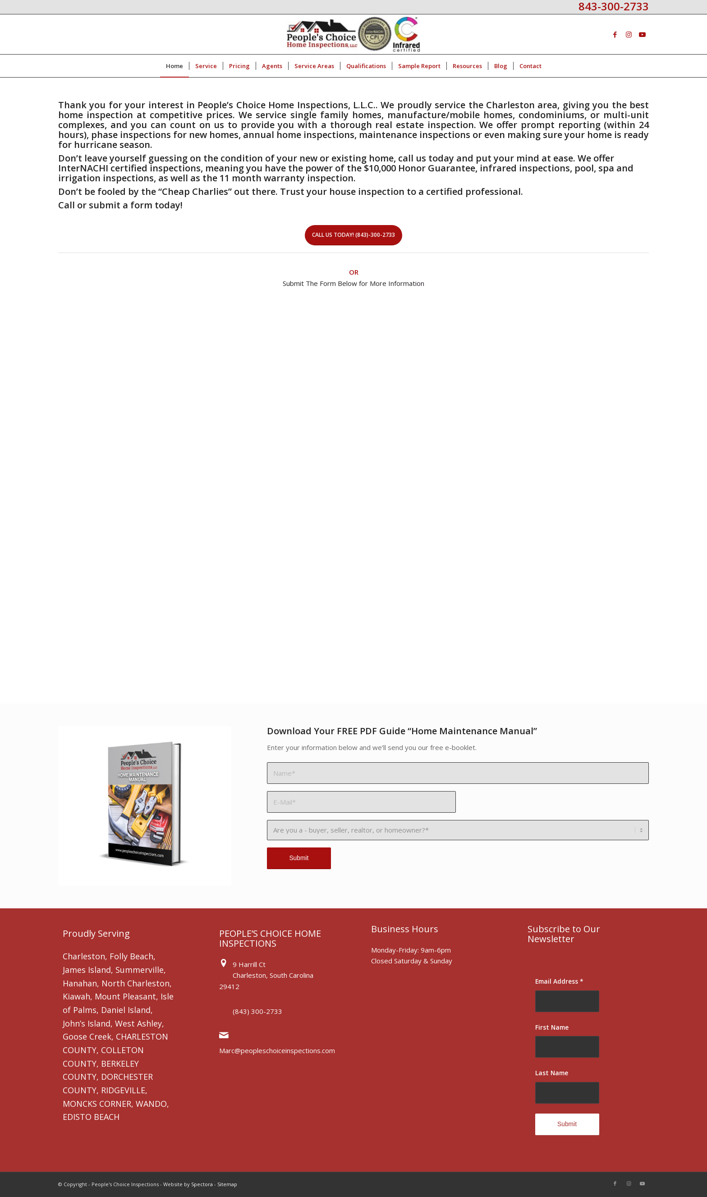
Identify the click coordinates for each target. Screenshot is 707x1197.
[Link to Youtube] (642, 34)
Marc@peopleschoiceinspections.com (277, 1050)
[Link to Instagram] (628, 34)
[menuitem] (174, 66)
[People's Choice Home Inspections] (354, 34)
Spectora (202, 1184)
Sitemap (227, 1184)
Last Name (551, 1072)
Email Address (559, 981)
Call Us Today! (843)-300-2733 (353, 235)
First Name (552, 1027)
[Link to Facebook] (615, 34)
